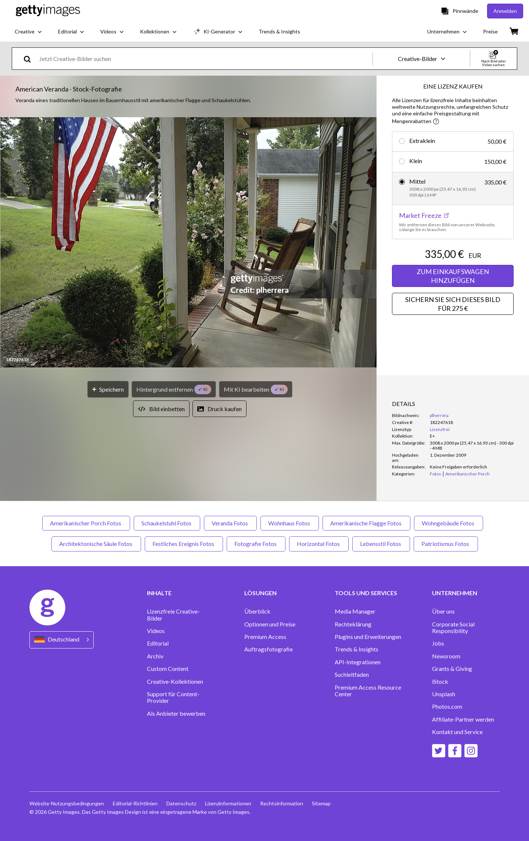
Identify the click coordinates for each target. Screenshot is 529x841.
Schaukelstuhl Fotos (166, 523)
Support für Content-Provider (173, 697)
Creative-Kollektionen (175, 681)
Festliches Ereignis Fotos (183, 543)
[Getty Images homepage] (48, 10)
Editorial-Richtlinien (135, 803)
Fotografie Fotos (256, 543)
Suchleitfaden (352, 674)
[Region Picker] (61, 639)
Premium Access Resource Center (368, 690)
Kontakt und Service (457, 732)
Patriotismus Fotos (445, 543)
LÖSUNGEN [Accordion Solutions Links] (260, 593)
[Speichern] (108, 389)
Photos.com (447, 706)
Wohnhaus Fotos (289, 523)
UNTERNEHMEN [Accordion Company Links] (454, 593)
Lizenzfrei (440, 429)
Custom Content (167, 668)
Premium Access (265, 636)
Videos (156, 631)
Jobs (438, 643)
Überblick (257, 611)
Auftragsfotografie (268, 649)
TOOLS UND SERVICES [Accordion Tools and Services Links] (366, 593)
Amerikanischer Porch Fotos (86, 523)
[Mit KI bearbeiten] (255, 389)
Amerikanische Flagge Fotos (366, 523)
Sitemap (321, 803)
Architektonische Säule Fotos (96, 543)
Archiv (155, 656)
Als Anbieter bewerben (176, 713)
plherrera (439, 415)
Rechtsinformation (281, 803)
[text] (205, 59)
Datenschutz (181, 803)
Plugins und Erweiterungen (368, 636)
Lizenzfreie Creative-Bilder (173, 614)
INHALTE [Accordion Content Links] (159, 593)
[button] (188, 243)
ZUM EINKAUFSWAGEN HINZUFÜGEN (453, 275)
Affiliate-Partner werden (463, 719)
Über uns (443, 611)
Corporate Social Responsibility (453, 627)
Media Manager (355, 611)
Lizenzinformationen (228, 803)
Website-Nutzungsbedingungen (66, 803)
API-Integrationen (358, 662)
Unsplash (443, 694)
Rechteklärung (353, 624)
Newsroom (446, 656)
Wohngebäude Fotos (448, 523)
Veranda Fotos (230, 523)
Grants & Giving (452, 668)
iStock (440, 681)
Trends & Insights (356, 649)
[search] (30, 58)
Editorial (158, 643)
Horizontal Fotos (319, 543)
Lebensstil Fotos (381, 543)
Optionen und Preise (269, 624)
